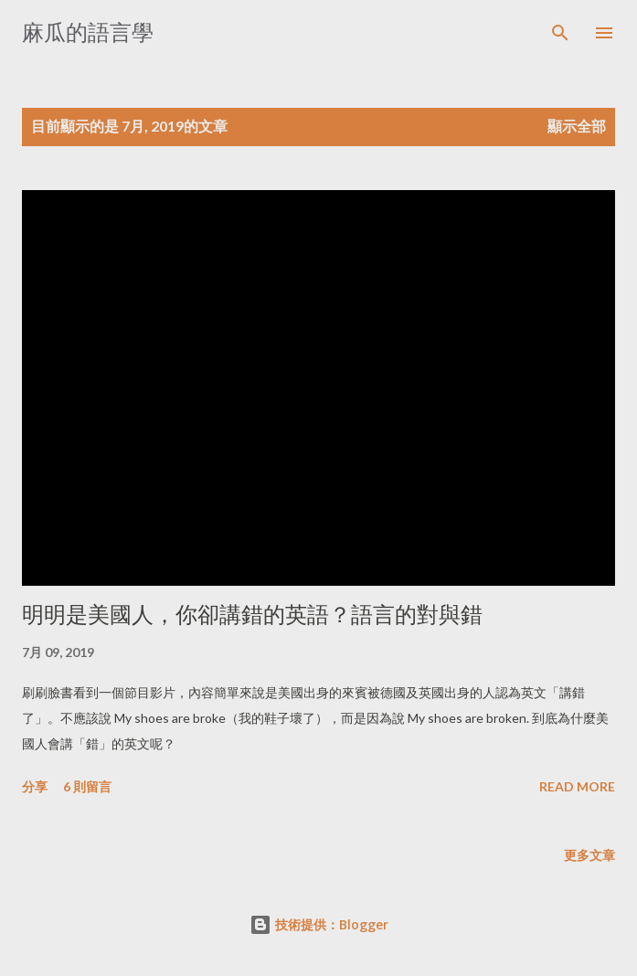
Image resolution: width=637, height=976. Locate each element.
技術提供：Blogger (318, 924)
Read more (577, 786)
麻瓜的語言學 (88, 32)
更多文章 (589, 855)
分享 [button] (35, 786)
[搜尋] (560, 33)
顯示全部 (576, 125)
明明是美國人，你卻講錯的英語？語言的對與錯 (252, 614)
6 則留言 (87, 786)
